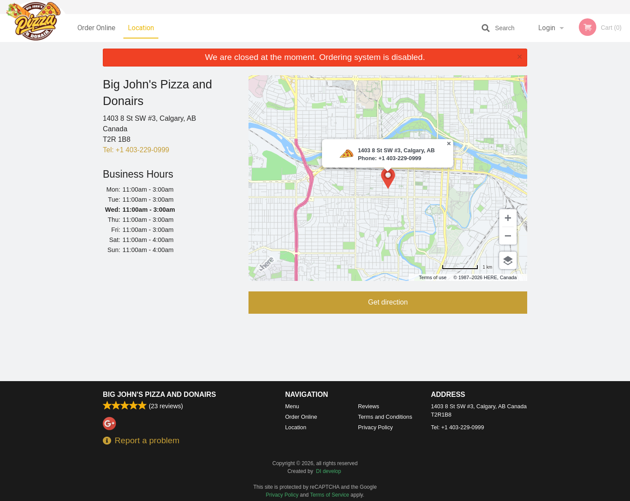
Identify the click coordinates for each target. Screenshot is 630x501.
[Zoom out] (508, 236)
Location (141, 28)
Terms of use (433, 277)
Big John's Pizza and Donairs (159, 394)
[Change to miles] (467, 267)
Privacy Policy (375, 427)
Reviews (368, 406)
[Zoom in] (508, 218)
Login (546, 28)
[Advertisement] (169, 319)
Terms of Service (329, 495)
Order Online (96, 28)
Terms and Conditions (385, 416)
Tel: (136, 150)
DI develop (328, 471)
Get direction (388, 302)
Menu (292, 406)
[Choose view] (508, 260)
